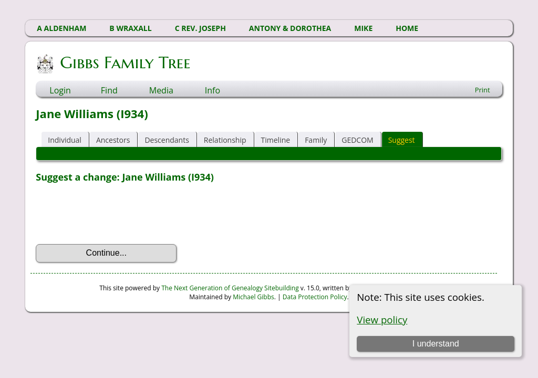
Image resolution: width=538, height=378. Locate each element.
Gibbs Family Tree (124, 62)
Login (60, 90)
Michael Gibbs (253, 296)
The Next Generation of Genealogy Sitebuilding (230, 288)
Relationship (225, 140)
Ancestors (113, 140)
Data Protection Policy (315, 296)
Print (482, 89)
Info (212, 90)
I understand (435, 343)
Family (316, 140)
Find (109, 90)
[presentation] (115, 213)
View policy (382, 319)
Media (161, 90)
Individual (64, 140)
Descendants (166, 140)
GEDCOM (357, 140)
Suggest (401, 140)
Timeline (276, 140)
